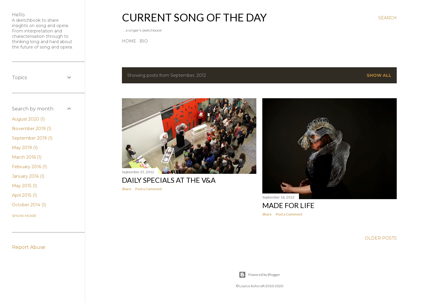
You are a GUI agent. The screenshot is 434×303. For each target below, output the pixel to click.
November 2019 (31, 128)
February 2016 (29, 166)
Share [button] (126, 189)
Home (129, 41)
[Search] (387, 18)
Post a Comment (148, 189)
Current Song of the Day (194, 17)
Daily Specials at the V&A (169, 180)
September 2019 (32, 138)
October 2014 (29, 204)
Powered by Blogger (259, 274)
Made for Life (288, 205)
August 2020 (28, 119)
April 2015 (24, 195)
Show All (379, 75)
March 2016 (26, 157)
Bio (144, 41)
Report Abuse (28, 247)
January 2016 (28, 176)
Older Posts (381, 238)
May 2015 (24, 185)
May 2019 (25, 147)
